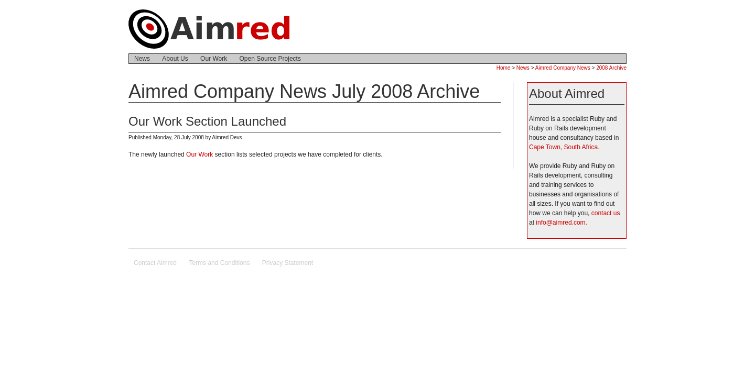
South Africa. (582, 147)
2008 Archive (611, 68)
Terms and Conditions (219, 263)
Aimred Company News (562, 68)
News (142, 58)
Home (504, 68)
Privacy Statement (287, 263)
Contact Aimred (155, 263)
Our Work (213, 58)
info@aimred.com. (561, 222)
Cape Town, (545, 147)
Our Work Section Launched (207, 121)
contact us (605, 213)
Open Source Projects (270, 58)
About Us (175, 58)
